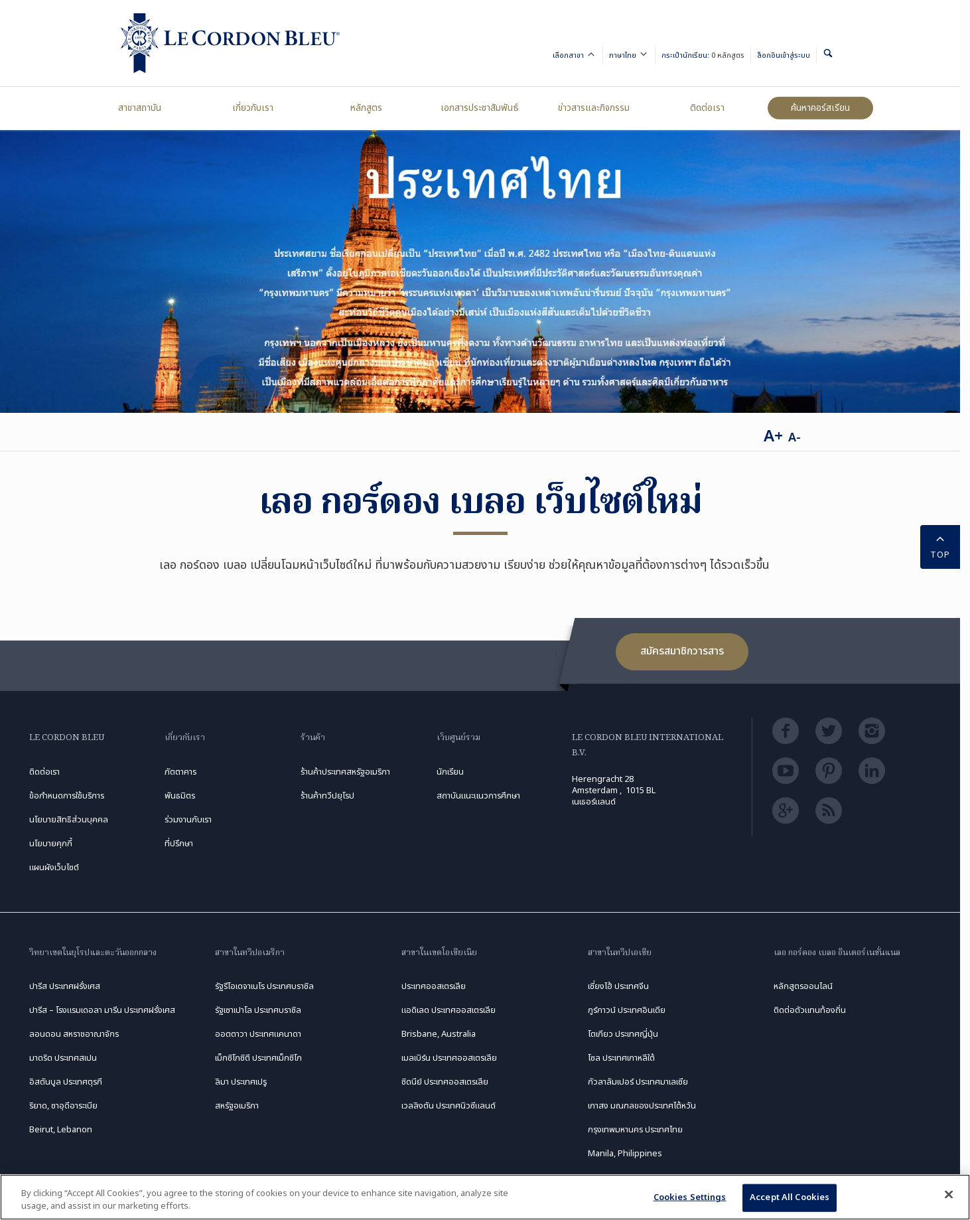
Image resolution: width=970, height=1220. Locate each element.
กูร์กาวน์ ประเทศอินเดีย (626, 1010)
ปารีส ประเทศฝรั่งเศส (64, 986)
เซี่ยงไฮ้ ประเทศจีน (618, 986)
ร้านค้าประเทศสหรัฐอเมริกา (345, 772)
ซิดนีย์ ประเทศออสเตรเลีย (444, 1082)
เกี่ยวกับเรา (252, 108)
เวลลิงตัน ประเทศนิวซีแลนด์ (448, 1105)
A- (794, 438)
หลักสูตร (366, 108)
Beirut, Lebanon (60, 1129)
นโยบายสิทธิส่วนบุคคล (68, 819)
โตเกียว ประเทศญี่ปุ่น (623, 1034)
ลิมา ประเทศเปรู (241, 1082)
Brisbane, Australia (438, 1034)
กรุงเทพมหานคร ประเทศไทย (635, 1129)
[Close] (948, 1194)
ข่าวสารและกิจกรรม (594, 108)
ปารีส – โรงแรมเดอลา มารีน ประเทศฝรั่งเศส (102, 1010)
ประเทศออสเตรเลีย (433, 986)
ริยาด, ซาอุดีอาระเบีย (63, 1105)
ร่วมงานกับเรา (188, 819)
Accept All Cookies (789, 1197)
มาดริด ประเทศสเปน (63, 1058)
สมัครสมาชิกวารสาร (682, 651)
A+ (773, 437)
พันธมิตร (180, 795)
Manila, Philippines (625, 1153)
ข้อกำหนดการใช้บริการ (66, 795)
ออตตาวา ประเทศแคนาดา (258, 1034)
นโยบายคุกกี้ (50, 843)
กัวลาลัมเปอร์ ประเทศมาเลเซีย (638, 1082)
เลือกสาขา (574, 56)
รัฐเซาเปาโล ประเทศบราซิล (258, 1010)
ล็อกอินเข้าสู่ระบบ (783, 55)
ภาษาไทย (629, 56)
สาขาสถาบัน (139, 108)
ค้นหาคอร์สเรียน (820, 108)
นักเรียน (450, 772)
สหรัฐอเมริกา (237, 1105)
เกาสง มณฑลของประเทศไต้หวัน (642, 1105)
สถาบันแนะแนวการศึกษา (478, 795)
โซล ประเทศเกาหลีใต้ (621, 1058)
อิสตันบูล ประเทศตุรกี (65, 1082)
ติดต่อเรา (707, 108)
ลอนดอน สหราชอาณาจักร (74, 1034)
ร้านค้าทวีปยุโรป (327, 795)
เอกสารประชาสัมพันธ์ (480, 108)
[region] (485, 1197)
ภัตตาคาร (180, 772)
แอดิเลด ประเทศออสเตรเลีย (448, 1010)
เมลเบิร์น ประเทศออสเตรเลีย (449, 1058)
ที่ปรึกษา (179, 843)
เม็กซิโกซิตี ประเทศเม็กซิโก (258, 1058)
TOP (940, 546)
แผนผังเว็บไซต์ (54, 867)
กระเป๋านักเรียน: (702, 55)
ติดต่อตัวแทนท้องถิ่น (810, 1010)
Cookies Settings (690, 1197)
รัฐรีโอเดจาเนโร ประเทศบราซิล (264, 986)
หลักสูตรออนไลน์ (803, 986)
